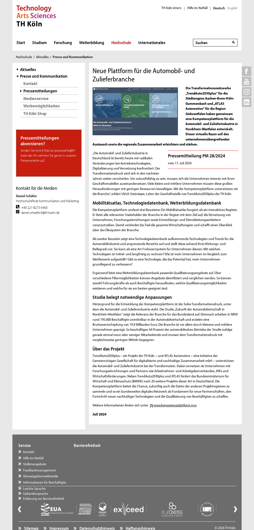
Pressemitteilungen (40, 91)
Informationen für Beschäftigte (44, 482)
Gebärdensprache (90, 458)
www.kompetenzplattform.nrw (175, 405)
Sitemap (31, 517)
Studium (39, 42)
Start (20, 42)
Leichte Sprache (89, 452)
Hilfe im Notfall (197, 8)
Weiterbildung (91, 42)
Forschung (63, 42)
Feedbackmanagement (39, 470)
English (233, 8)
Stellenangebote (34, 464)
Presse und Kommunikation (43, 76)
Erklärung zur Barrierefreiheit (98, 464)
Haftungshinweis (140, 517)
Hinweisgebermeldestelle (40, 476)
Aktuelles (42, 57)
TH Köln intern (171, 8)
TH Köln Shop (35, 113)
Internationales (151, 42)
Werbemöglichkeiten (41, 106)
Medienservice (36, 98)
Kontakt (30, 83)
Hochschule (121, 42)
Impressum (59, 517)
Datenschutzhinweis (97, 517)
